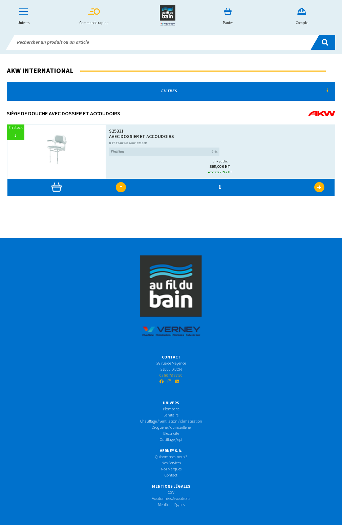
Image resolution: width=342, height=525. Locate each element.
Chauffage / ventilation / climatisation (171, 421)
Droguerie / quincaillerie (171, 427)
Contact (171, 475)
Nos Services (171, 463)
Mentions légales (171, 505)
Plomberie (171, 409)
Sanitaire (171, 415)
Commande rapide (93, 16)
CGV (171, 492)
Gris (164, 152)
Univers (23, 16)
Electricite (171, 433)
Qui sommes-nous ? (171, 457)
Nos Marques (171, 469)
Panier (228, 16)
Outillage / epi (171, 440)
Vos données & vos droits (171, 499)
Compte (302, 16)
